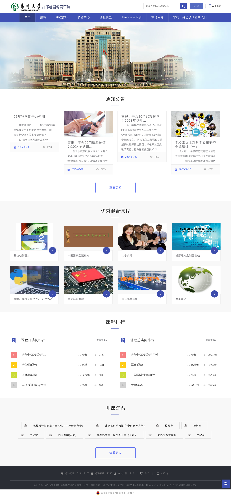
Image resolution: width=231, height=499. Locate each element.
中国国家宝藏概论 (143, 374)
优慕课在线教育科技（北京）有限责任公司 (82, 485)
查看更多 (115, 187)
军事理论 (137, 364)
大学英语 (137, 385)
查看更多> (102, 340)
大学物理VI (29, 364)
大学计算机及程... (34, 354)
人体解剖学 (29, 374)
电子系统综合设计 (34, 385)
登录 (196, 6)
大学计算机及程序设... (146, 354)
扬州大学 (38, 485)
